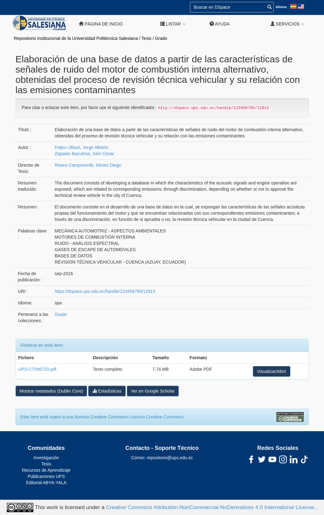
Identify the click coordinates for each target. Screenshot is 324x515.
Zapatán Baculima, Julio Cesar (84, 153)
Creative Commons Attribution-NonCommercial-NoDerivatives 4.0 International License (211, 507)
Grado (161, 38)
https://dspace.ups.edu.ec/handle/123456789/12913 (105, 291)
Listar (172, 23)
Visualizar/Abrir (271, 371)
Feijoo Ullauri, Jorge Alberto (81, 147)
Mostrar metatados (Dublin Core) (51, 391)
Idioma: (281, 7)
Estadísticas (106, 390)
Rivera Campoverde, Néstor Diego (88, 165)
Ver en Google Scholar (153, 391)
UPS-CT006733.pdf (37, 369)
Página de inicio (101, 23)
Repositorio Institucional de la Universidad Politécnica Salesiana (76, 38)
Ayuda (220, 23)
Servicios (287, 23)
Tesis (147, 38)
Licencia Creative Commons (156, 416)
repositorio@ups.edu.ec (170, 457)
